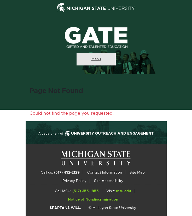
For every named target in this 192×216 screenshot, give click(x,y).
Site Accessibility (108, 180)
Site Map (137, 172)
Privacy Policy (74, 180)
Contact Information (104, 172)
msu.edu (123, 191)
